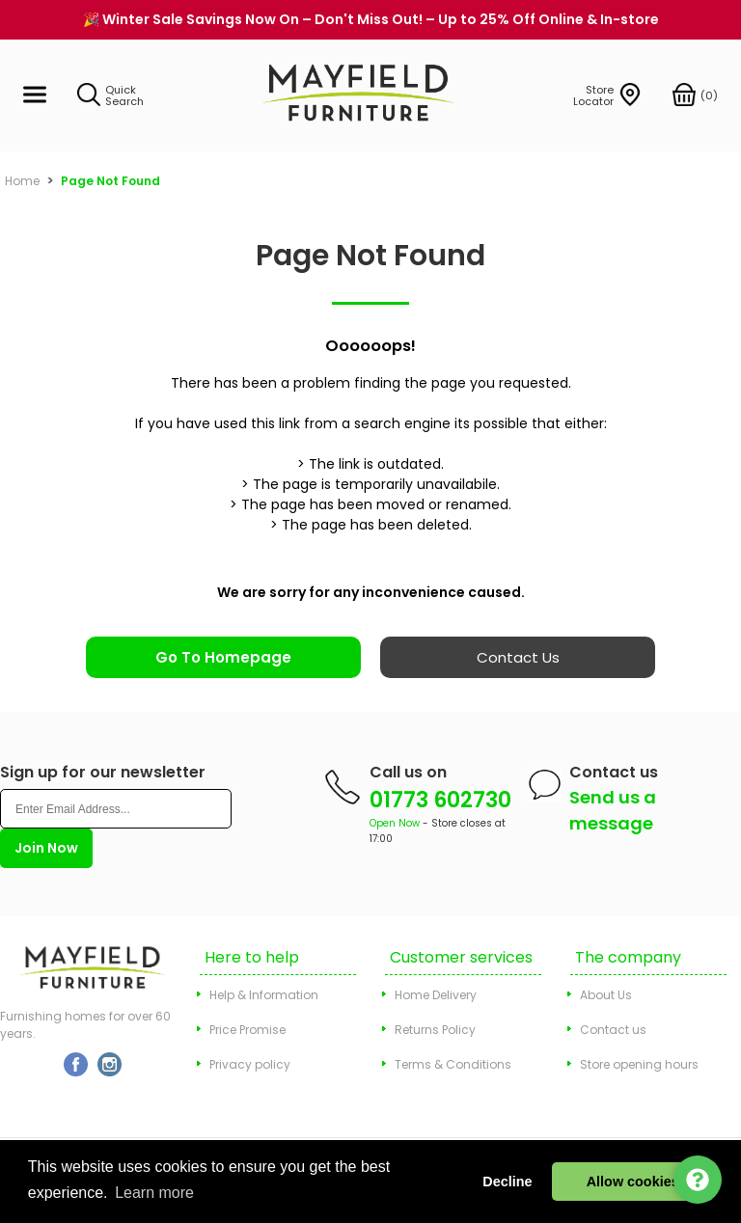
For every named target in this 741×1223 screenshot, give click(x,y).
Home (22, 181)
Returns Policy (435, 1029)
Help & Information (263, 995)
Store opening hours (639, 1064)
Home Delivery (436, 995)
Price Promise (247, 1029)
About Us (606, 995)
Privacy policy (249, 1064)
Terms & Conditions (453, 1064)
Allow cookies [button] (633, 1181)
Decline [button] (507, 1181)
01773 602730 (440, 800)
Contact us (613, 1029)
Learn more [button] (154, 1192)
